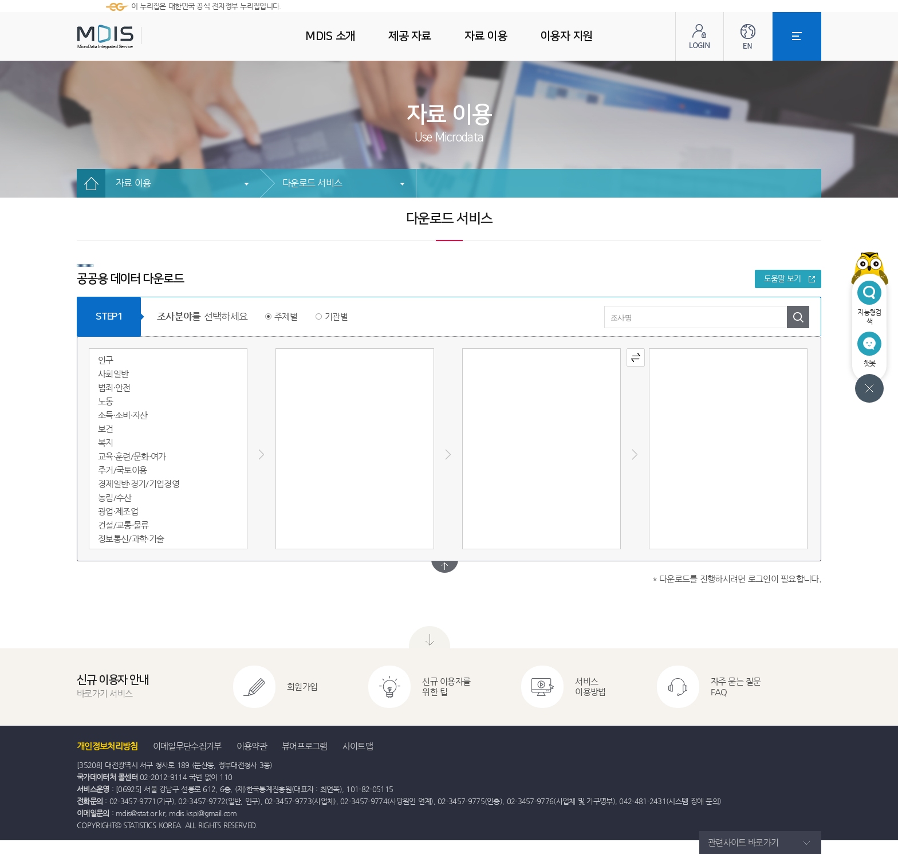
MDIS (134, 37)
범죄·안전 (114, 387)
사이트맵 (357, 746)
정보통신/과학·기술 (131, 539)
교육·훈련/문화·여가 (132, 456)
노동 (105, 401)
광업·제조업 (118, 511)
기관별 (336, 316)
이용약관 (252, 746)
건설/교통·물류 (123, 525)
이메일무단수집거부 (187, 746)
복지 (105, 442)
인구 (105, 360)
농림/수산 (115, 497)
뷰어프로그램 (305, 746)
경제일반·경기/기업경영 (138, 484)
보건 (105, 429)
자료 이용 (133, 183)
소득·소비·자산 (123, 415)
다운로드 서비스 (312, 183)
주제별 (285, 316)
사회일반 (113, 374)
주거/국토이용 (122, 470)
